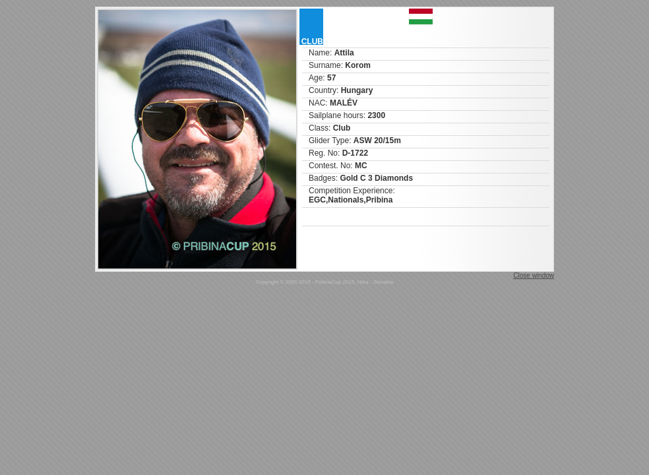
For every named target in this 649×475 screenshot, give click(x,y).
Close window (533, 275)
